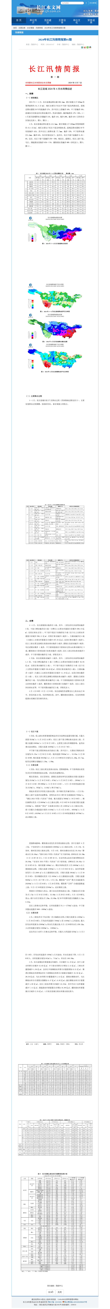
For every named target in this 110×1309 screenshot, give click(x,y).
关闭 (60, 1292)
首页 (15, 28)
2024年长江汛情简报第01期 (54, 28)
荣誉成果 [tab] (91, 21)
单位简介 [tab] (33, 21)
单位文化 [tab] (76, 21)
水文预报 (30, 28)
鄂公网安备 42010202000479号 (75, 1302)
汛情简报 (39, 28)
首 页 (19, 20)
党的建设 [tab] (47, 21)
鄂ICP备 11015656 (55, 1302)
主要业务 (22, 28)
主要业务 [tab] (62, 21)
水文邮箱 (92, 3)
